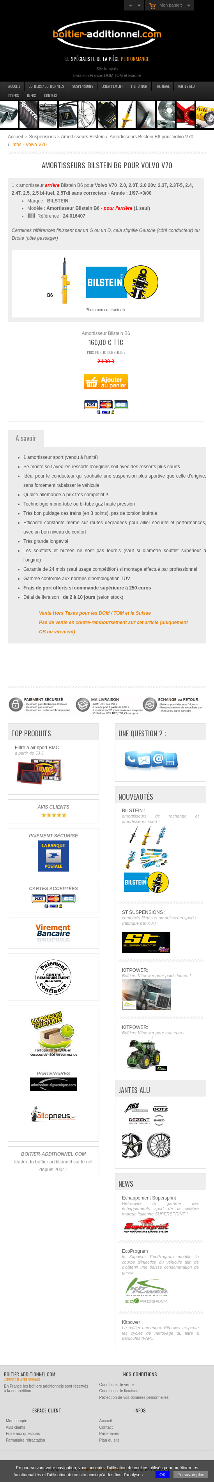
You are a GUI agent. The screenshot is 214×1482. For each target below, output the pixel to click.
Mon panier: (165, 6)
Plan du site (109, 1440)
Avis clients (15, 1427)
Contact (50, 95)
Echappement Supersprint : (160, 1214)
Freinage (163, 86)
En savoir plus (190, 1474)
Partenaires (109, 1433)
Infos (31, 95)
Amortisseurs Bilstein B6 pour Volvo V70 (151, 136)
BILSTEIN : (160, 851)
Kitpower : (160, 1330)
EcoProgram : (160, 1276)
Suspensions (82, 86)
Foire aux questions (23, 1433)
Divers (13, 95)
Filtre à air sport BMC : (53, 766)
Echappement (112, 86)
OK (162, 1474)
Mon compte (16, 1421)
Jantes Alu (186, 86)
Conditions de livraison (119, 1391)
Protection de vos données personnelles (134, 1397)
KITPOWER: (160, 989)
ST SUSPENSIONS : (160, 931)
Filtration (139, 86)
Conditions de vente (116, 1385)
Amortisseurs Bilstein (82, 136)
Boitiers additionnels (46, 86)
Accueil (14, 86)
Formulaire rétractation (25, 1440)
